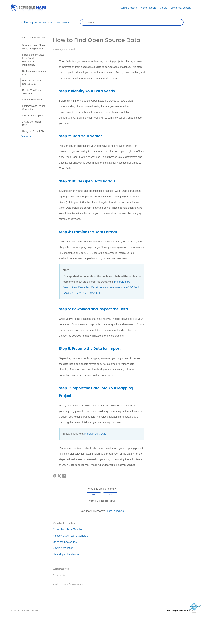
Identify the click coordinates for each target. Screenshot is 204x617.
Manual (163, 8)
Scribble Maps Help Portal (33, 22)
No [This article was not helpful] (110, 495)
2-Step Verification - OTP (32, 123)
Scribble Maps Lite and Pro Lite (34, 73)
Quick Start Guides (59, 22)
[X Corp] (59, 476)
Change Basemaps (32, 99)
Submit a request (128, 8)
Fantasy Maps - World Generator (33, 107)
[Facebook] (54, 476)
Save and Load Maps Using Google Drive (33, 47)
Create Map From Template (31, 92)
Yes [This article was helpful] (93, 495)
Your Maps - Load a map (66, 554)
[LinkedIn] (64, 476)
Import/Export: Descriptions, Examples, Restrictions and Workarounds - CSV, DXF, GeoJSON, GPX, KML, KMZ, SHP (101, 287)
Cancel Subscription (32, 115)
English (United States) (180, 610)
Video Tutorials (148, 8)
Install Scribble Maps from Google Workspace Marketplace (33, 59)
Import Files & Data (95, 433)
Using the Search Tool (33, 131)
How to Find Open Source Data (32, 82)
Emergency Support (181, 8)
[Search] (132, 22)
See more (25, 136)
